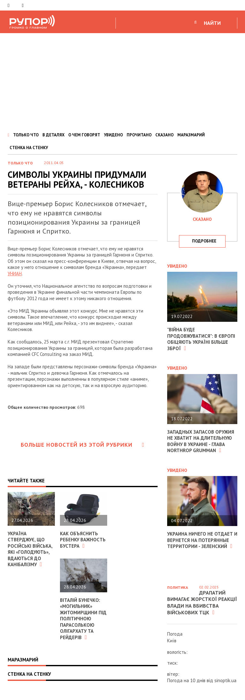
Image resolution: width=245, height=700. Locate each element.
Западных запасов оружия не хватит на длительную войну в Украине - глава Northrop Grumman (201, 441)
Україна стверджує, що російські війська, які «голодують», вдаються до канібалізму (30, 549)
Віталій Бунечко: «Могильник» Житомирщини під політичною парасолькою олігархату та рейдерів (83, 618)
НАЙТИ (212, 23)
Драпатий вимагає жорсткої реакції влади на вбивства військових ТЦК (202, 602)
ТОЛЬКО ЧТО (26, 135)
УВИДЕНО (113, 135)
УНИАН (15, 274)
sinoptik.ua (225, 680)
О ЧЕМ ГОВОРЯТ (84, 135)
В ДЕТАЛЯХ (53, 135)
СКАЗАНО (164, 135)
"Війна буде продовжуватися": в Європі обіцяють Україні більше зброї (201, 339)
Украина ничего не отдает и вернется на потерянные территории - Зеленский (200, 540)
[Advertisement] (122, 81)
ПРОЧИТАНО (139, 135)
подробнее (204, 241)
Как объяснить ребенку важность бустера (83, 539)
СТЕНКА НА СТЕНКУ (29, 147)
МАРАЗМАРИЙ (191, 135)
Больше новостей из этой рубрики (83, 444)
